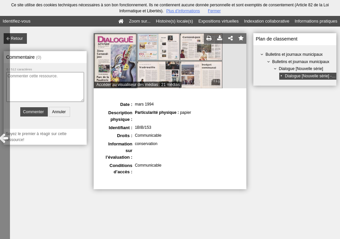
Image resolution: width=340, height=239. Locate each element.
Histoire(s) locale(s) (174, 21)
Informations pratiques (316, 21)
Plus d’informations (183, 11)
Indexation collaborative (267, 21)
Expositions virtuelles (218, 21)
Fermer (214, 11)
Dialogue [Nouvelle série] (301, 68)
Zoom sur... (139, 21)
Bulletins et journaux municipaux (294, 54)
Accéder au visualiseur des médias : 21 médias (138, 84)
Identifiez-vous (17, 21)
